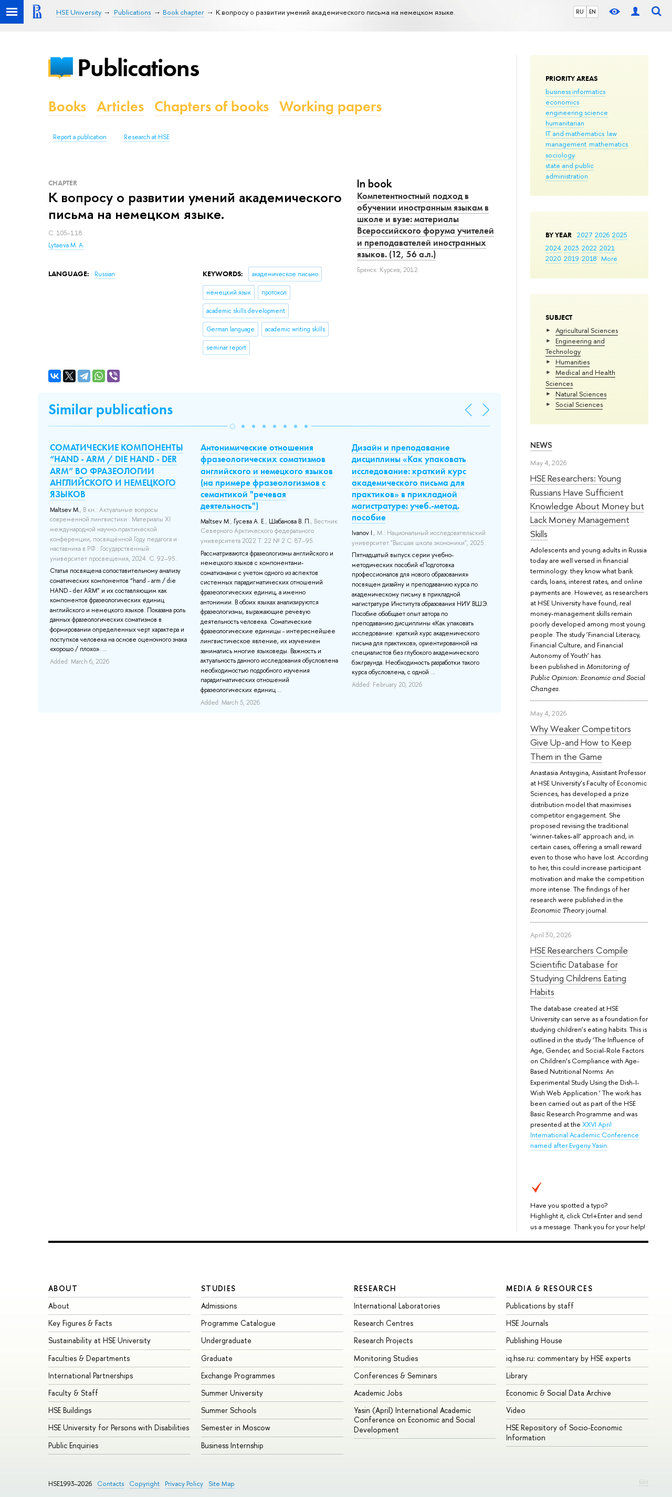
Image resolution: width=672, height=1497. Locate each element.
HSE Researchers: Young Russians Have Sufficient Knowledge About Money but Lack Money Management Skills (587, 505)
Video (516, 1410)
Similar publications (110, 409)
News (541, 445)
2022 (589, 248)
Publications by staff (540, 1306)
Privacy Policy (184, 1483)
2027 (584, 234)
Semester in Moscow (235, 1427)
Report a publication (80, 137)
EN (592, 11)
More (609, 258)
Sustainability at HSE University (99, 1340)
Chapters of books (211, 106)
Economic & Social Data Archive (558, 1393)
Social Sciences (579, 404)
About (63, 1288)
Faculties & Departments (89, 1358)
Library (517, 1375)
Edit (643, 1481)
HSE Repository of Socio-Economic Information (564, 1432)
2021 (607, 248)
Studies (218, 1288)
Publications (138, 67)
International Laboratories (397, 1306)
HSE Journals (527, 1323)
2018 (589, 258)
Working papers (330, 106)
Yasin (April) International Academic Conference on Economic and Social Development (414, 1419)
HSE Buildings (69, 1410)
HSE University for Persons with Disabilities (118, 1427)
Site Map (221, 1483)
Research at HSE (147, 137)
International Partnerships (90, 1375)
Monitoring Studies (386, 1358)
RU (580, 11)
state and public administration (569, 171)
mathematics (608, 144)
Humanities (572, 362)
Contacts (110, 1483)
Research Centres (383, 1323)
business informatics (575, 91)
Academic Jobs (378, 1393)
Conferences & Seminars (395, 1375)
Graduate (217, 1358)
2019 (571, 258)
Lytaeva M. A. (66, 245)
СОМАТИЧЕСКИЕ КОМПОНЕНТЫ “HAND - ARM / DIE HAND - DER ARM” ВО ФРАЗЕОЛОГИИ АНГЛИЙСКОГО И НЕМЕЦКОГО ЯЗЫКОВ (116, 470)
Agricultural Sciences (586, 330)
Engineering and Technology (575, 346)
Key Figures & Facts (80, 1323)
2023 (571, 248)
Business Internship (232, 1445)
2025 (619, 234)
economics (562, 102)
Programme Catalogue (238, 1323)
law (612, 133)
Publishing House (534, 1340)
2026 (602, 234)
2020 (553, 258)
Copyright (144, 1483)
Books (67, 106)
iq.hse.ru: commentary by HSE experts (568, 1358)
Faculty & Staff (73, 1393)
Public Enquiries (73, 1445)
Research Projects (383, 1340)
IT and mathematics (574, 133)
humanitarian (564, 123)
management (565, 144)
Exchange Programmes (238, 1375)
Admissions (219, 1306)
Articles (120, 106)
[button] (232, 426)
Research (375, 1288)
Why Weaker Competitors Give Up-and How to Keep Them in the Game (581, 742)
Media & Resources (549, 1288)
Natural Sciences (580, 394)
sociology (560, 155)
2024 (553, 248)
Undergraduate (226, 1340)
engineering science (576, 112)
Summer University (232, 1393)
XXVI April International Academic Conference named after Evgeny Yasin (584, 1134)
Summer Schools (228, 1410)
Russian (104, 274)
